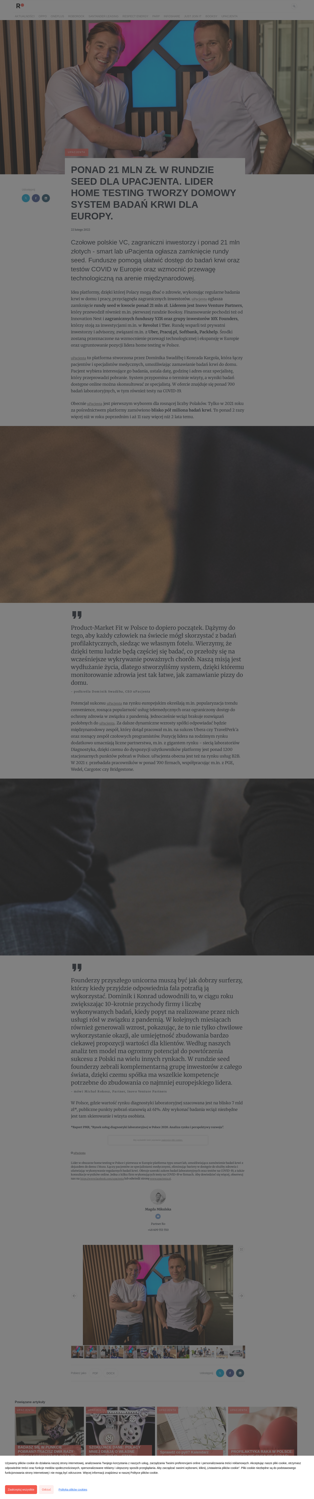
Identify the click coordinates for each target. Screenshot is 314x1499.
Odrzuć (46, 1489)
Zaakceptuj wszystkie (21, 1489)
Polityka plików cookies (72, 1489)
